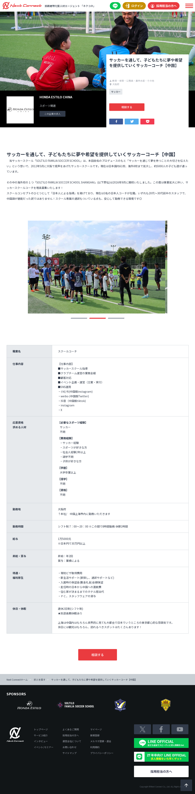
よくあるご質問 (71, 729)
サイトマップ (69, 753)
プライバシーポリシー (101, 753)
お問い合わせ (69, 747)
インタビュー (41, 741)
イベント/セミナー (43, 747)
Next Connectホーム (17, 679)
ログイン (134, 6)
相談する (126, 107)
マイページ (96, 729)
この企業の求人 (52, 113)
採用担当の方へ (164, 6)
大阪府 (114, 84)
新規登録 (95, 735)
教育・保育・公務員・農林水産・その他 (131, 80)
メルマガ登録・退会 (100, 741)
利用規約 (95, 747)
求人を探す (39, 679)
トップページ (41, 729)
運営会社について (72, 741)
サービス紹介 (41, 735)
